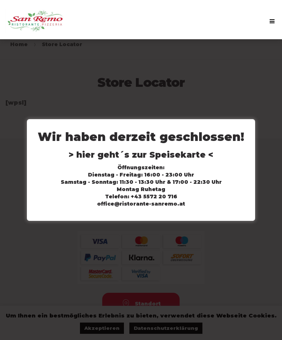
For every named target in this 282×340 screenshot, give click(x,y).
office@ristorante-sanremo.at (141, 204)
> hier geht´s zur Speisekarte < (141, 155)
